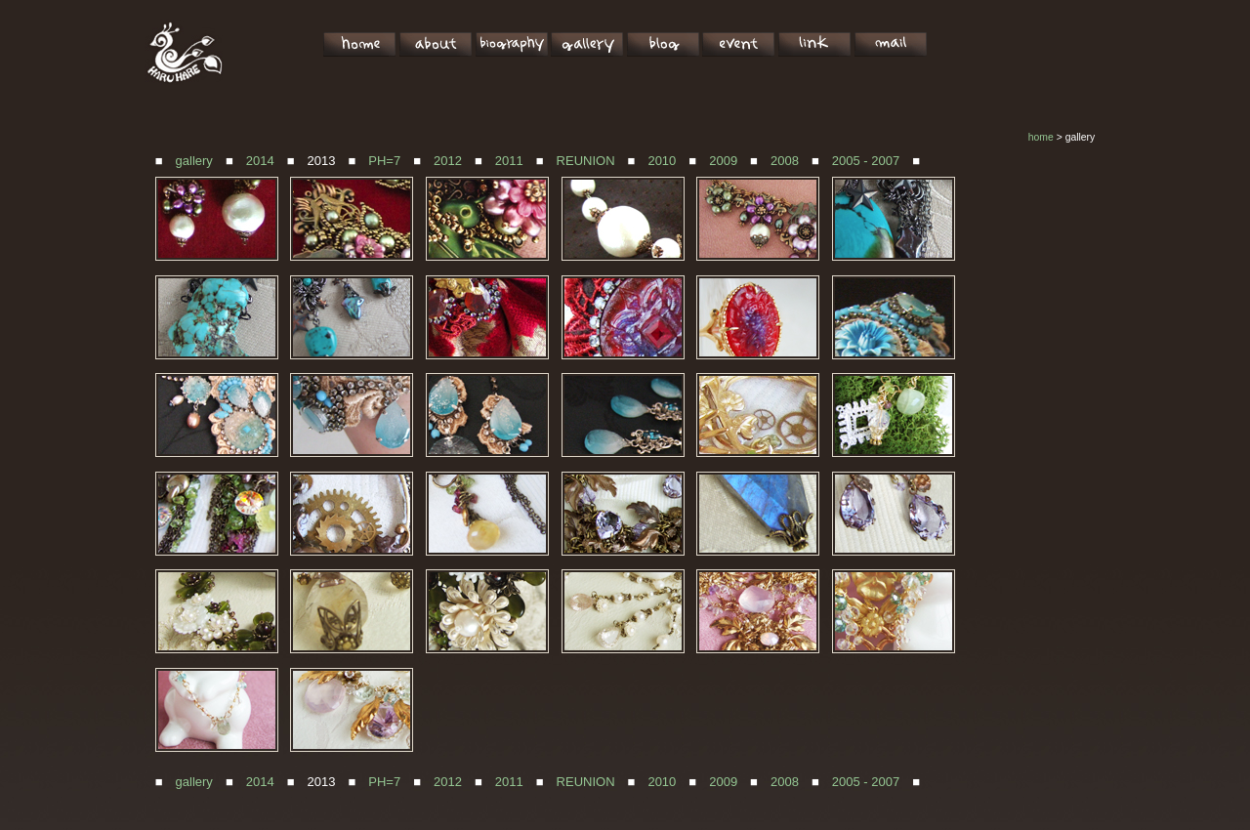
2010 (661, 160)
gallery (194, 160)
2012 (448, 160)
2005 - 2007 (865, 160)
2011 (509, 160)
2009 (723, 160)
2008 (785, 160)
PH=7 (384, 160)
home (1041, 137)
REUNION (586, 160)
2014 (260, 160)
